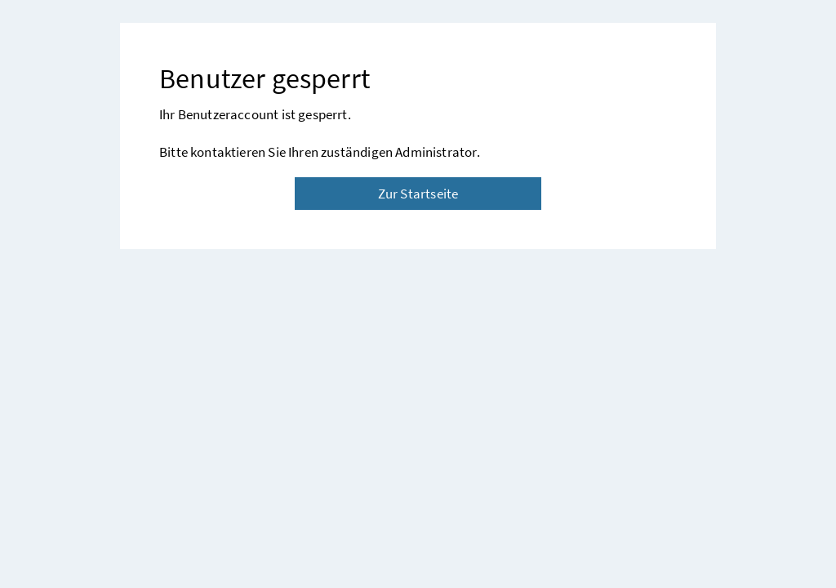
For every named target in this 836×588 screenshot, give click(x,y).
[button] (770, 529)
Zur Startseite (418, 194)
